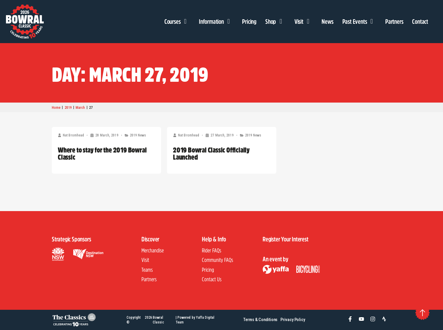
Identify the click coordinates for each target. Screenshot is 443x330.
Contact (420, 21)
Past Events (359, 21)
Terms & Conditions (260, 319)
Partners (394, 21)
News (327, 21)
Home (56, 108)
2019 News (138, 135)
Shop (275, 21)
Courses (177, 21)
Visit (303, 21)
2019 (68, 108)
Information (216, 21)
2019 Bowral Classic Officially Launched (211, 153)
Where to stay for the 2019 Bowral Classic (102, 153)
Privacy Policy (292, 319)
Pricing (249, 21)
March (80, 108)
